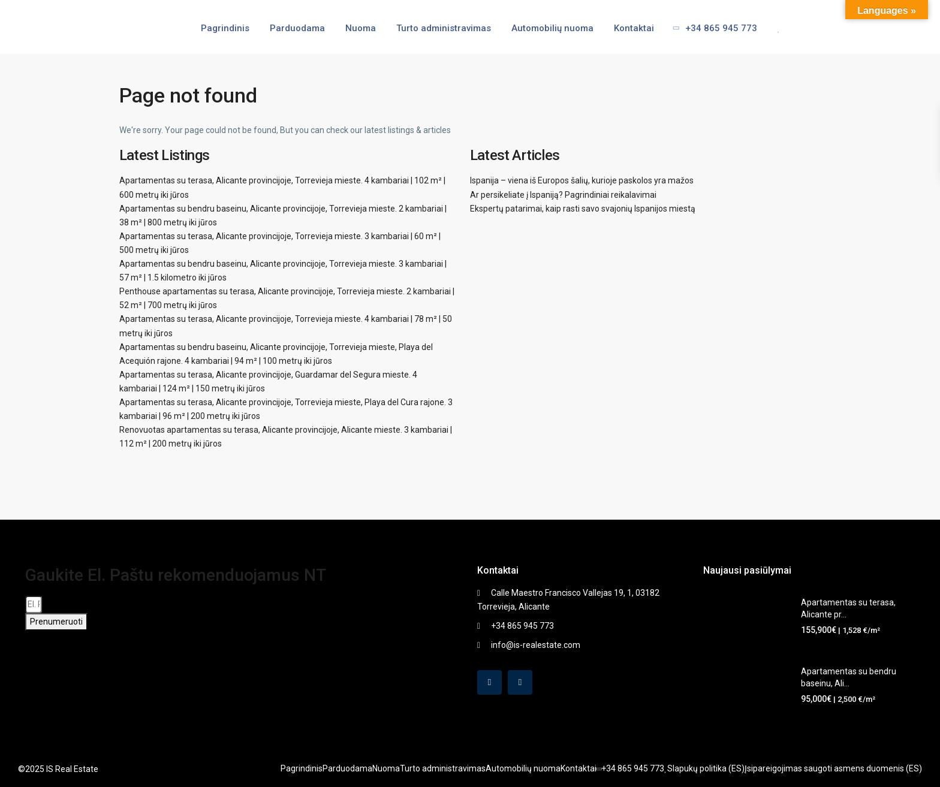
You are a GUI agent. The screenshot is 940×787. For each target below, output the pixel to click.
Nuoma (360, 28)
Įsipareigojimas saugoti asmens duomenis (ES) (833, 768)
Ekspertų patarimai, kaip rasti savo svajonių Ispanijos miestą (582, 208)
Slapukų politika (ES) (706, 768)
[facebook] (489, 682)
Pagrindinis (225, 28)
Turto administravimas (443, 28)
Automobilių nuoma (552, 28)
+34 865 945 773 (711, 28)
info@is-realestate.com (535, 645)
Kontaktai (634, 28)
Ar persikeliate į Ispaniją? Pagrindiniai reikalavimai (563, 195)
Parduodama (297, 28)
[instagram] (520, 682)
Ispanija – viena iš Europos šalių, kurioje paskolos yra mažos (582, 180)
